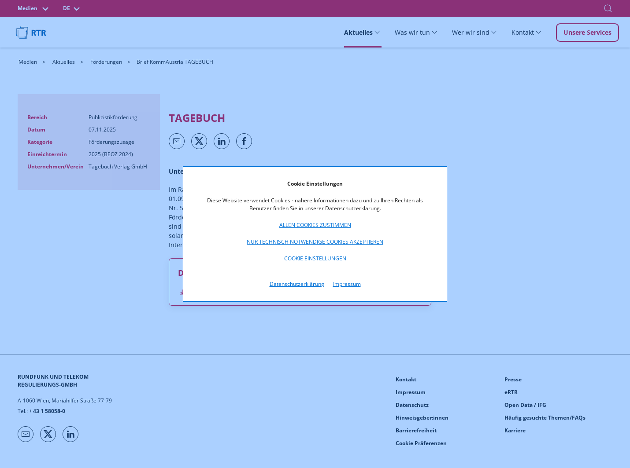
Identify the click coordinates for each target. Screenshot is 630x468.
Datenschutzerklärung (297, 284)
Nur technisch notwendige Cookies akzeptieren (315, 241)
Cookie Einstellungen (315, 258)
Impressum (347, 284)
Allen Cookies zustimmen (315, 225)
